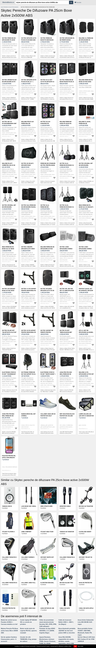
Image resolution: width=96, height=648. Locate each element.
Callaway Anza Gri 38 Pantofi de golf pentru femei (47, 415)
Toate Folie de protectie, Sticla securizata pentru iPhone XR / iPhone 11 (9, 475)
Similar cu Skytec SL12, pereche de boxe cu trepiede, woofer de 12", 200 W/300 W (67, 183)
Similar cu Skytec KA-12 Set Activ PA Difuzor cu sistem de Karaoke (47, 99)
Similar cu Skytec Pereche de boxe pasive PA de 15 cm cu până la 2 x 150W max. (66, 99)
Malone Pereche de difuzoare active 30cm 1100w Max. (47, 248)
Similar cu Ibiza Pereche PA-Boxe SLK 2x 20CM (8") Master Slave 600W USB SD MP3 (86, 224)
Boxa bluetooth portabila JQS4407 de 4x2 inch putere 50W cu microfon (66, 631)
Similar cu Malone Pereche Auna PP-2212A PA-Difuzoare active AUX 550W (66, 141)
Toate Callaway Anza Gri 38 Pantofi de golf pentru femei (46, 432)
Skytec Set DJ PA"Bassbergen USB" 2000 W (9, 123)
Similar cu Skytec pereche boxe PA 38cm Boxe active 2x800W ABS (47, 57)
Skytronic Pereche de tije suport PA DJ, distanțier (28, 374)
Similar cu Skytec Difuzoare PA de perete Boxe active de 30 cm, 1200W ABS (67, 57)
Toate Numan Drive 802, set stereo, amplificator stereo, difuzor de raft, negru (27, 433)
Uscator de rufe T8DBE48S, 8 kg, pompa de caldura (28, 639)
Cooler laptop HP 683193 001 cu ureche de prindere (28, 622)
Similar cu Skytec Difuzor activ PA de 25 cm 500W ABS (28, 56)
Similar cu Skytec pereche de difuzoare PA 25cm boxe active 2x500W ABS (9, 57)
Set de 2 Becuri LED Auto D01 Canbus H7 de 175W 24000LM (86, 639)
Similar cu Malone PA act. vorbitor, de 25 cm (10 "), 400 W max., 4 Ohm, (9, 183)
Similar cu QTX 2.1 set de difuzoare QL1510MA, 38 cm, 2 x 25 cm (86, 350)
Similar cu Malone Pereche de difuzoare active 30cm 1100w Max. (47, 266)
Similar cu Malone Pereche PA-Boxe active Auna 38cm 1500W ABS (86, 99)
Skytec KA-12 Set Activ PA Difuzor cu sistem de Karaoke (47, 81)
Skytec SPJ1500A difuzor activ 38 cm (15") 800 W (47, 290)
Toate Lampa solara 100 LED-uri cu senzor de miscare (86, 432)
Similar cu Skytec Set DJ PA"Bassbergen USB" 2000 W (9, 140)
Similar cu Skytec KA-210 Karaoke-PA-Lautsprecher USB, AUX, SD (47, 141)
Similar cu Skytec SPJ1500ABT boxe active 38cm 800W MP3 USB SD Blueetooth (9, 308)
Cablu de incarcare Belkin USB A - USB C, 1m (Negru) (66, 622)
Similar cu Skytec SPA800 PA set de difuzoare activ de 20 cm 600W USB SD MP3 (9, 99)
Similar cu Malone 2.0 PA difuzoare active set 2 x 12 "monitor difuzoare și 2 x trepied (86, 391)
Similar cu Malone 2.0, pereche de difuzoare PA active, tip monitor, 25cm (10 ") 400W (86, 57)
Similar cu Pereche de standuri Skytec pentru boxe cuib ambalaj (47, 183)
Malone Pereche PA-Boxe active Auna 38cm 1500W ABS (86, 81)
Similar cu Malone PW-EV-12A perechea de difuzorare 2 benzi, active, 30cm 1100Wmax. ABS (28, 141)
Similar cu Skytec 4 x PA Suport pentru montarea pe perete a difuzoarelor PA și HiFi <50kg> (28, 308)
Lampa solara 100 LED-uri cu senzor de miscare (86, 415)
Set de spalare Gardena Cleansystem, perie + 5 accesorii (9, 639)
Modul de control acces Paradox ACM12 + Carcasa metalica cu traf (9, 622)
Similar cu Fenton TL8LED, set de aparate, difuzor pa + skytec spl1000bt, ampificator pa (86, 308)
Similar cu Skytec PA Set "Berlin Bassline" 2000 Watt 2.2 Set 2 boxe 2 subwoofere (67, 350)
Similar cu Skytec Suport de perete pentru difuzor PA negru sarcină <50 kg (47, 350)
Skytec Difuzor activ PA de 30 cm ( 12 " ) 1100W (28, 81)
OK (75, 646)
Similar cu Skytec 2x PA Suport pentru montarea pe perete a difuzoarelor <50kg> (28, 350)
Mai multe (80, 646)
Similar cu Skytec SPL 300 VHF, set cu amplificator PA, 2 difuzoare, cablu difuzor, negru (67, 308)
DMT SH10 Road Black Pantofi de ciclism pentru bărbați (67, 415)
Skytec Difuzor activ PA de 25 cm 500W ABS (28, 39)
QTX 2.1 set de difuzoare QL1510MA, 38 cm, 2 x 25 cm (86, 332)
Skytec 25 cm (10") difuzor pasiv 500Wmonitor (27, 165)
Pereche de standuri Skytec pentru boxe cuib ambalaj (47, 165)
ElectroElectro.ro (8, 2)
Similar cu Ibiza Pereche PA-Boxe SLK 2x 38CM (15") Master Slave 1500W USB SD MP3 (9, 266)
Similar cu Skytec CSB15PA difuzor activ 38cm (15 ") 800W (28, 265)
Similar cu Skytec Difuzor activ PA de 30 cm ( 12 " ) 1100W (28, 98)
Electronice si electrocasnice (9, 7)
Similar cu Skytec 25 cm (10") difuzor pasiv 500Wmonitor (28, 182)
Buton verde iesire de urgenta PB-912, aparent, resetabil (28, 631)
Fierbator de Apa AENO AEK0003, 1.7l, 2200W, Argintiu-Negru (47, 631)
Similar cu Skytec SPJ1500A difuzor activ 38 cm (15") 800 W (47, 307)
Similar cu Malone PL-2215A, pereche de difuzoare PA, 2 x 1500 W (85, 141)
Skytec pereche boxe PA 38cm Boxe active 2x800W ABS (46, 40)
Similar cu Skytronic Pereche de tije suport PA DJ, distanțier (28, 390)
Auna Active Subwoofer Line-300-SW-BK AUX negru (86, 622)
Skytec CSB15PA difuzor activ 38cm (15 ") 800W (28, 248)
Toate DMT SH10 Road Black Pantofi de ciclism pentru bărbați (66, 433)
